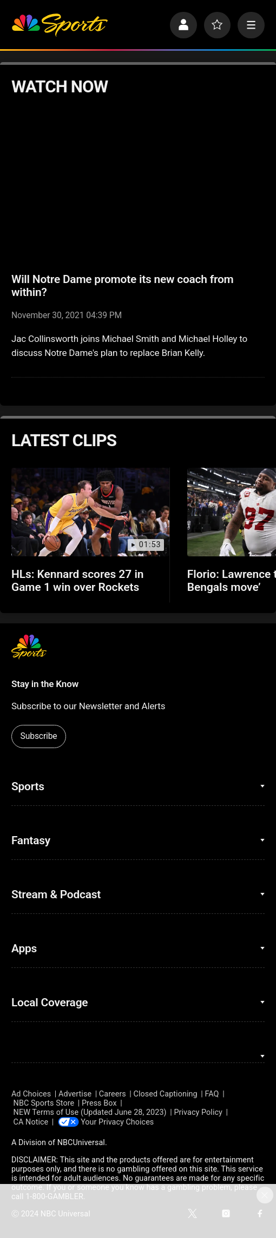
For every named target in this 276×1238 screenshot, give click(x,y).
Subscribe (39, 736)
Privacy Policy (198, 1112)
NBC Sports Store (44, 1103)
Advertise (74, 1094)
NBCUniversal (81, 1142)
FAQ (212, 1094)
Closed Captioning (166, 1094)
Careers (112, 1094)
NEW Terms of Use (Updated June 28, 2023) (90, 1112)
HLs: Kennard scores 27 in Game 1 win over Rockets (77, 581)
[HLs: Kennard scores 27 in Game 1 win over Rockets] (90, 512)
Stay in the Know (44, 683)
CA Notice (31, 1121)
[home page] (59, 25)
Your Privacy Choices (118, 1121)
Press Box (99, 1103)
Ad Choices (31, 1094)
